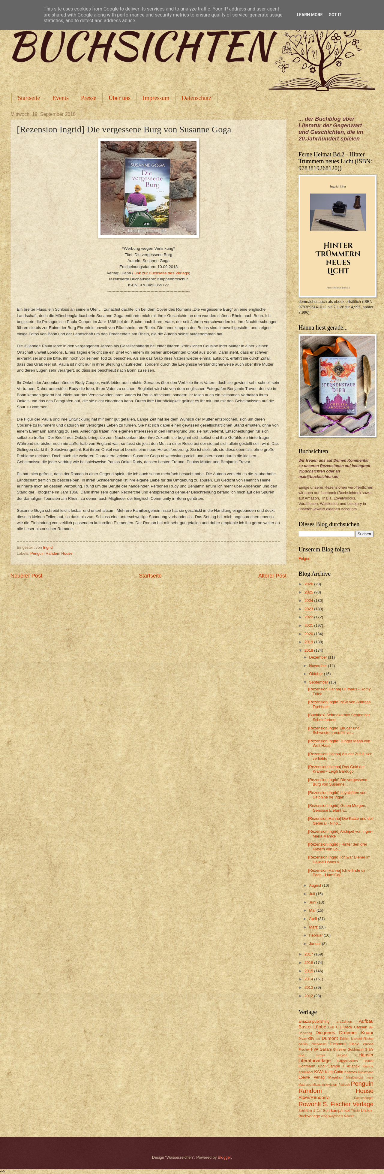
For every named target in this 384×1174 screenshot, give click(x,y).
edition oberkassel (312, 1044)
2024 (309, 600)
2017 (309, 954)
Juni (313, 902)
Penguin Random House (51, 553)
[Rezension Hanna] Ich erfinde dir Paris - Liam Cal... (336, 872)
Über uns (119, 98)
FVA (314, 1049)
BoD (331, 1027)
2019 (309, 642)
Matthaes (304, 1084)
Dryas (302, 1038)
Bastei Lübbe (312, 1026)
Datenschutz (197, 98)
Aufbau (366, 1021)
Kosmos (350, 1072)
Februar (316, 935)
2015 (309, 971)
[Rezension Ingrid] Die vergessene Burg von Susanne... (337, 781)
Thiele (355, 1110)
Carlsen (360, 1027)
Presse (88, 98)
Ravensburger (364, 1098)
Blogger (224, 1157)
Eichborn (338, 1044)
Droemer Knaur (356, 1032)
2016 (309, 962)
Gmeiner (339, 1049)
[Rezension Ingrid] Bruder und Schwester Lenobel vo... (333, 730)
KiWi (319, 1071)
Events (60, 98)
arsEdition (344, 1021)
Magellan (335, 1077)
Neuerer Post (26, 576)
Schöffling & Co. (310, 1110)
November (318, 665)
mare (370, 1077)
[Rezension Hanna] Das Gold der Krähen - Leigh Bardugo (336, 769)
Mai (312, 910)
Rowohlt (309, 1103)
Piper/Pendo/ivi (314, 1097)
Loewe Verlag (311, 1077)
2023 (309, 609)
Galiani (326, 1049)
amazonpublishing (314, 1021)
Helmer (369, 1061)
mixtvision (329, 1084)
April (313, 918)
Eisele (354, 1044)
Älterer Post (272, 576)
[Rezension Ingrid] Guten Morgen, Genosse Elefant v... (337, 807)
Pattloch (344, 1084)
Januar (315, 943)
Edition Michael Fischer (357, 1038)
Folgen (304, 558)
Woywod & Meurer (341, 1116)
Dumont (330, 1038)
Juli (312, 894)
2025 (309, 592)
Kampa (368, 1066)
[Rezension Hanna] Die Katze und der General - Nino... (340, 820)
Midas (316, 1084)
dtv (311, 1038)
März (314, 927)
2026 (309, 584)
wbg (324, 1116)
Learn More (309, 14)
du (318, 1038)
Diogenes (325, 1032)
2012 (309, 996)
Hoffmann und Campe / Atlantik (328, 1066)
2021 (309, 625)
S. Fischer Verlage (348, 1103)
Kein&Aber (305, 1072)
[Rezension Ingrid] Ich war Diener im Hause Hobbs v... (339, 859)
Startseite (29, 98)
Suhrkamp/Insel (336, 1110)
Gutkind (342, 1055)
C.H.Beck (344, 1027)
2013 (309, 987)
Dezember (318, 657)
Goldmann (356, 1049)
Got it (334, 14)
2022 (309, 617)
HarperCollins (347, 1061)
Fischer (304, 1049)
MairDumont (354, 1077)
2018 (309, 650)
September (319, 682)
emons (368, 1044)
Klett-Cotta (334, 1072)
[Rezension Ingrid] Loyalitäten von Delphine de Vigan (337, 794)
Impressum (156, 98)
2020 (309, 634)
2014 (309, 979)
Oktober (316, 674)
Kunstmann (366, 1072)
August (315, 885)
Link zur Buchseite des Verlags (161, 273)
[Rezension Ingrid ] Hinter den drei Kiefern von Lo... (337, 846)
